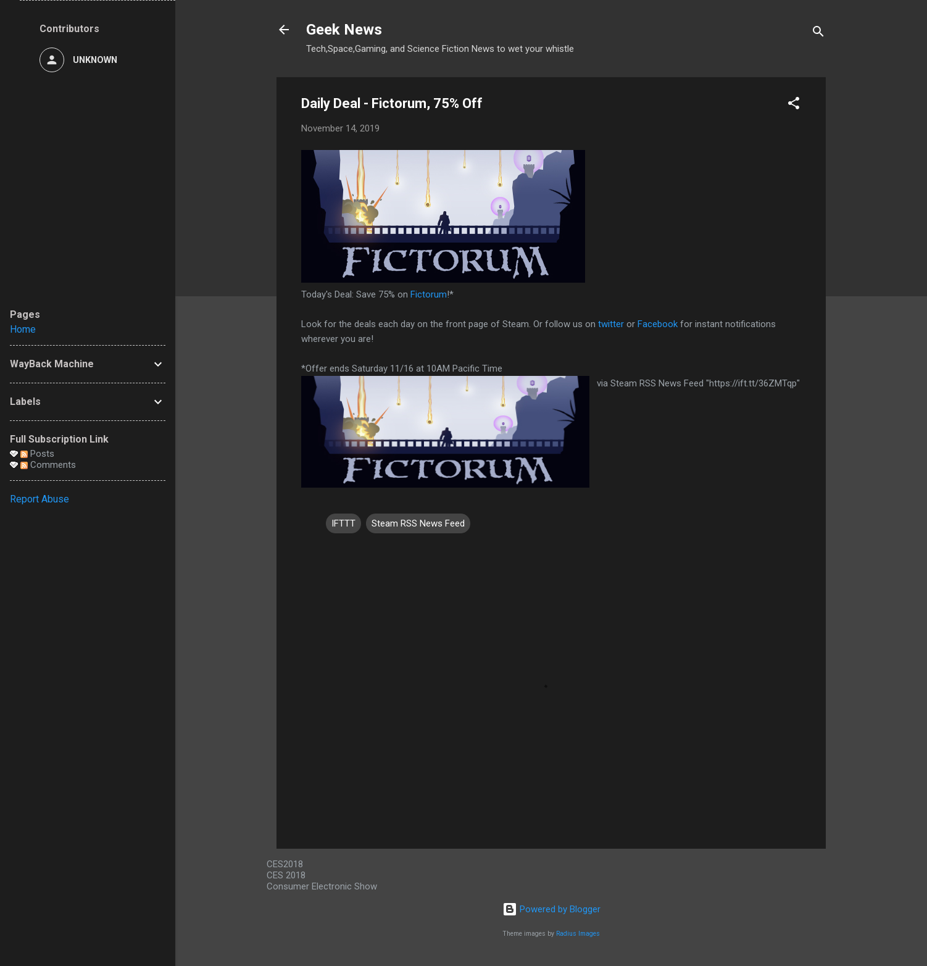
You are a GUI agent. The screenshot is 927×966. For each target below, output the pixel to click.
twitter (611, 324)
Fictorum (428, 294)
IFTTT (343, 523)
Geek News (344, 29)
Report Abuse (39, 499)
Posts (37, 453)
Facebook (658, 324)
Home (23, 329)
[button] (793, 105)
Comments (48, 464)
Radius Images (578, 934)
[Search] (818, 33)
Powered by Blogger (551, 909)
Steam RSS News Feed (418, 523)
